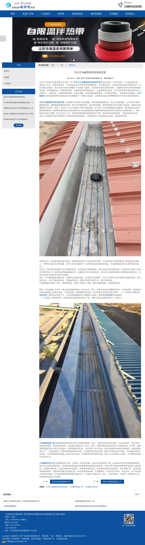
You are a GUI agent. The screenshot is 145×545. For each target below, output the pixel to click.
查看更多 (19, 125)
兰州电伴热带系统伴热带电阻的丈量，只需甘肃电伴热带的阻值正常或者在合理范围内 (34, 102)
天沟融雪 (113, 14)
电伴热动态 (77, 14)
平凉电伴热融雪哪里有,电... (61, 482)
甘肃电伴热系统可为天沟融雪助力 (15, 119)
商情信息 (72, 65)
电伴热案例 (96, 14)
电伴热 (61, 14)
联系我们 (130, 14)
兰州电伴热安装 (62, 539)
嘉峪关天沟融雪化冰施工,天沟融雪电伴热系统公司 (21, 501)
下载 (61, 65)
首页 (13, 14)
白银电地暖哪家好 (10, 506)
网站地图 (45, 536)
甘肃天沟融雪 (36, 539)
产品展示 (45, 14)
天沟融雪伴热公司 (91, 487)
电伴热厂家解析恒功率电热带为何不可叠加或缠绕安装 (23, 114)
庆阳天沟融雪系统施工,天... (112, 482)
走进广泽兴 (28, 14)
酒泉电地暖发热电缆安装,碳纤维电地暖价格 (91, 506)
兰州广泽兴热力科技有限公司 (29, 536)
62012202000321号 (14, 541)
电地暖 (6, 77)
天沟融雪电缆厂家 (76, 487)
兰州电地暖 (25, 539)
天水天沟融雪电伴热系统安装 (57, 487)
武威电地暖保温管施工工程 (85, 501)
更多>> (137, 494)
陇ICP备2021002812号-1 (78, 536)
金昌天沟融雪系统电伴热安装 (14, 97)
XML (52, 536)
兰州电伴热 (15, 539)
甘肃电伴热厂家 (48, 539)
